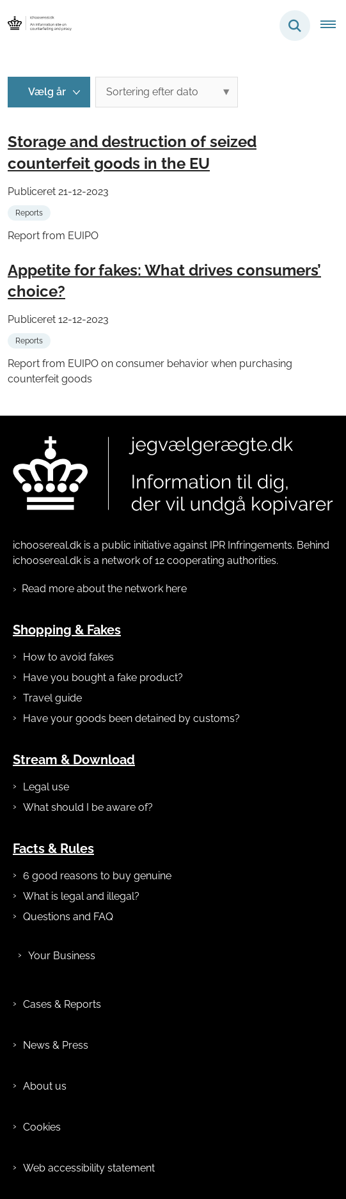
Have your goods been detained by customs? (131, 718)
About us (45, 1086)
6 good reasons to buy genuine (97, 876)
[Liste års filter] (49, 92)
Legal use (46, 787)
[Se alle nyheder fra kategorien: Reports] (30, 212)
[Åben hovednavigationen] (333, 25)
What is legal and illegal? (81, 896)
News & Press (55, 1045)
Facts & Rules (53, 848)
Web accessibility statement (89, 1168)
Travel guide (52, 698)
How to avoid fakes (68, 657)
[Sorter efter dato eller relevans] (166, 92)
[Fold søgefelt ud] (294, 25)
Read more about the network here (104, 589)
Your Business (61, 956)
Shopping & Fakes (67, 630)
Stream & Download (74, 759)
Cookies (42, 1127)
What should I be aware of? (88, 807)
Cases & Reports (62, 1004)
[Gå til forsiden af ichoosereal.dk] (36, 25)
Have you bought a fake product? (103, 677)
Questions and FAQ (68, 917)
